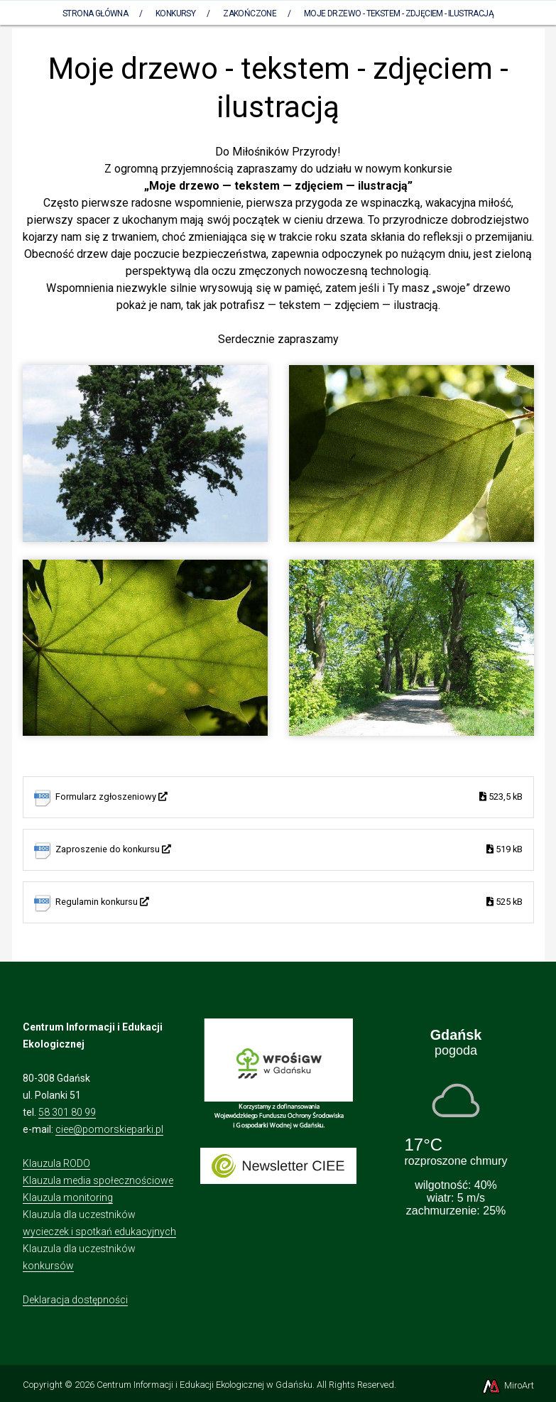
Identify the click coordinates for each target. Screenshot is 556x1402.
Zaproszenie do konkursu (289, 849)
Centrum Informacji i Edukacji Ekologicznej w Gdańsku (204, 1384)
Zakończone (249, 13)
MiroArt (507, 1385)
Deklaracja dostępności (75, 1299)
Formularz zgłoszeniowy (289, 797)
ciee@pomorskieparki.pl (109, 1129)
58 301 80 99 (67, 1112)
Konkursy (175, 13)
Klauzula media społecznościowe (98, 1180)
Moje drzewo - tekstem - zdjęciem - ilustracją (399, 13)
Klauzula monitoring (68, 1197)
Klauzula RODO (56, 1163)
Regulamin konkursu (289, 902)
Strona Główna (95, 13)
